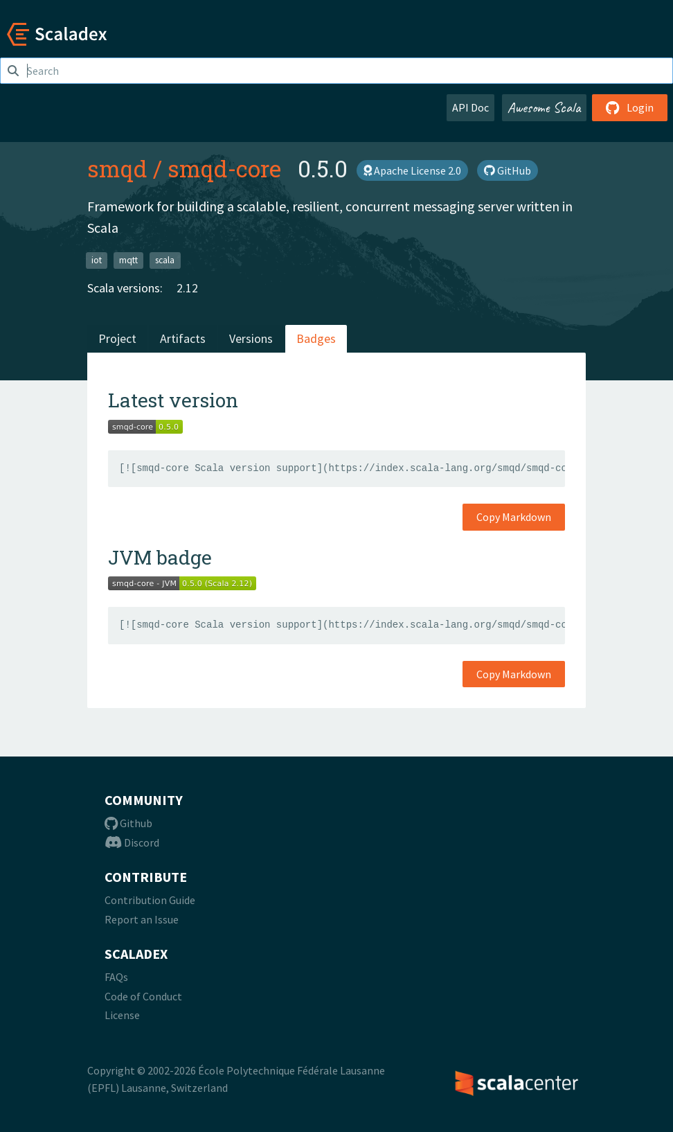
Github (128, 823)
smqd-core (224, 168)
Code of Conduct (143, 996)
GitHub (507, 170)
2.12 (187, 288)
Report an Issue (142, 919)
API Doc (470, 107)
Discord (132, 842)
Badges (316, 338)
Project (117, 338)
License (122, 1015)
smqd (117, 168)
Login (630, 107)
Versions (251, 338)
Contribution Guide (150, 900)
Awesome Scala (544, 107)
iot (96, 259)
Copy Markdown (513, 517)
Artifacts (183, 338)
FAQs (116, 977)
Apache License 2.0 (412, 170)
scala (164, 259)
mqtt (128, 259)
